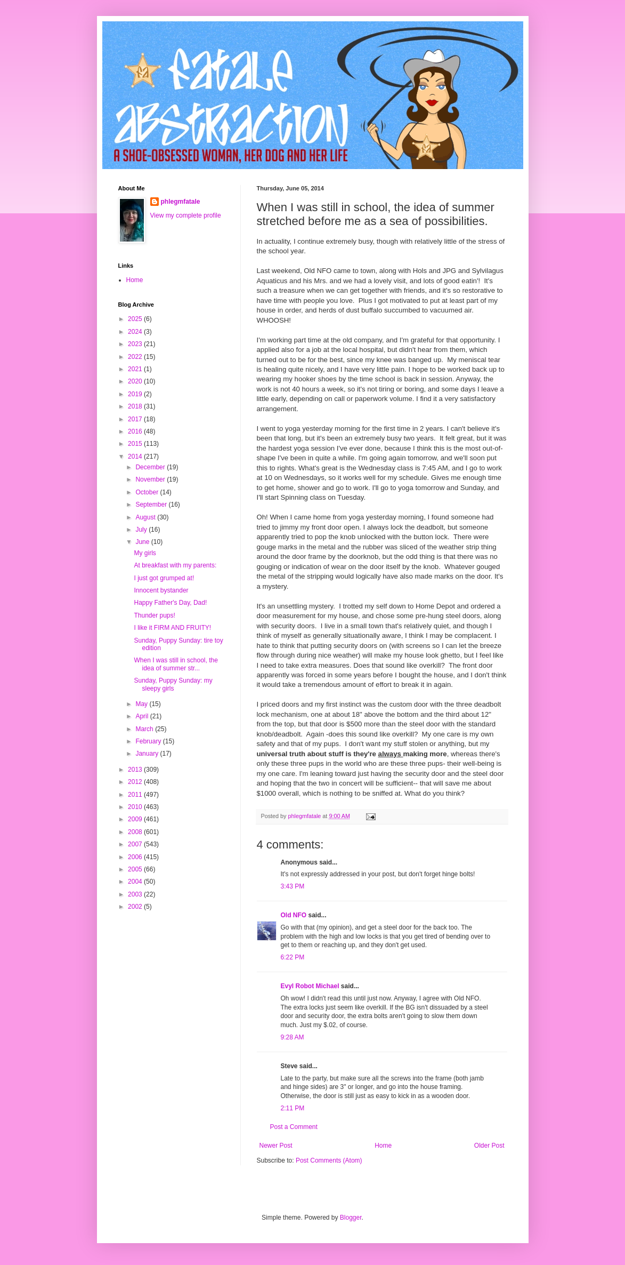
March (145, 729)
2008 (136, 832)
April (142, 716)
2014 (136, 456)
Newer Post (276, 1145)
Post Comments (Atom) (329, 1160)
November (151, 479)
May (142, 704)
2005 (136, 869)
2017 (136, 419)
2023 (136, 344)
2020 (136, 381)
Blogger (351, 1217)
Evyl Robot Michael (310, 986)
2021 (136, 369)
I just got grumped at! (164, 578)
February (149, 741)
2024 (136, 331)
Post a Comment (294, 1127)
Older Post (489, 1145)
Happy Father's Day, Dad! (170, 602)
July (142, 529)
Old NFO (294, 915)
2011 (136, 794)
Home (383, 1145)
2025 (136, 319)
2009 (136, 819)
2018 (136, 406)
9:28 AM (292, 1037)
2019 (136, 394)
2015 (136, 443)
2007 (136, 844)
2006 (136, 857)
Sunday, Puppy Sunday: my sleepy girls (173, 684)
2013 (136, 769)
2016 (136, 431)
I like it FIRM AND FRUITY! (172, 627)
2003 (136, 894)
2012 (136, 782)
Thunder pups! (154, 615)
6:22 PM (293, 957)
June (143, 542)
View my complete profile (185, 215)
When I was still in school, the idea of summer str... (175, 663)
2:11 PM (293, 1108)
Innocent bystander (161, 590)
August (146, 517)
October (147, 492)
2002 (136, 906)
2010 (136, 807)
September (151, 504)
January (147, 753)
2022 (136, 357)
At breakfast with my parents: (175, 565)
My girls (145, 553)
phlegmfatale (180, 201)
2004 (136, 881)
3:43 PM (293, 886)
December (151, 467)
